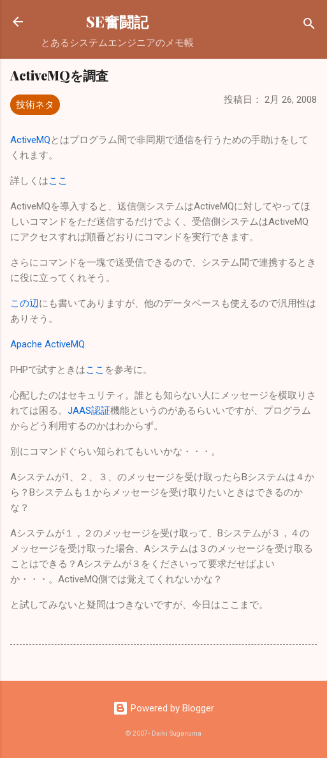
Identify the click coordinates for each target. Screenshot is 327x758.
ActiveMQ (30, 140)
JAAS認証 (89, 410)
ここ (58, 180)
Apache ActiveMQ (47, 344)
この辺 (24, 303)
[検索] (309, 25)
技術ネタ (35, 104)
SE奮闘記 (117, 21)
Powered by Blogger (163, 708)
